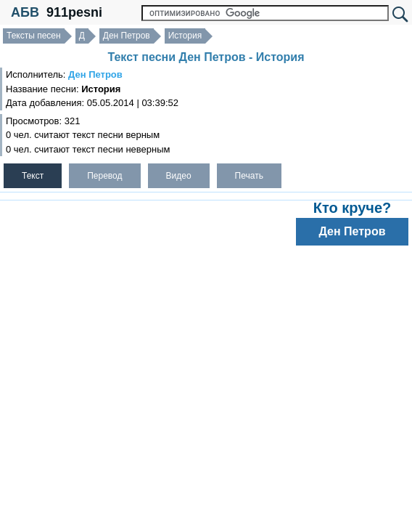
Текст (33, 176)
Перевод (104, 176)
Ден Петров (126, 36)
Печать (249, 176)
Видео (178, 176)
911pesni (74, 12)
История (185, 36)
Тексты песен (34, 36)
